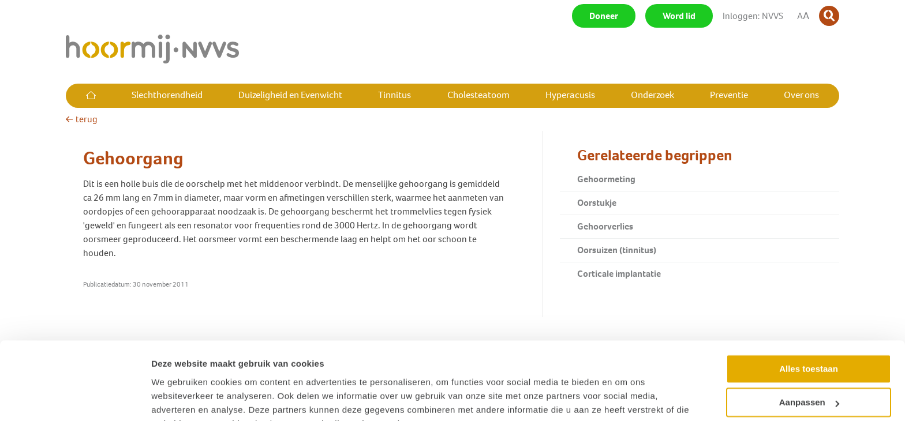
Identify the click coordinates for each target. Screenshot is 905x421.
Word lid (679, 16)
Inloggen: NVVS (753, 16)
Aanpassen (809, 345)
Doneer (603, 16)
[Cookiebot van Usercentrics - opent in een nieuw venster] (74, 398)
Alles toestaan (808, 312)
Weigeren (808, 379)
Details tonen (178, 398)
